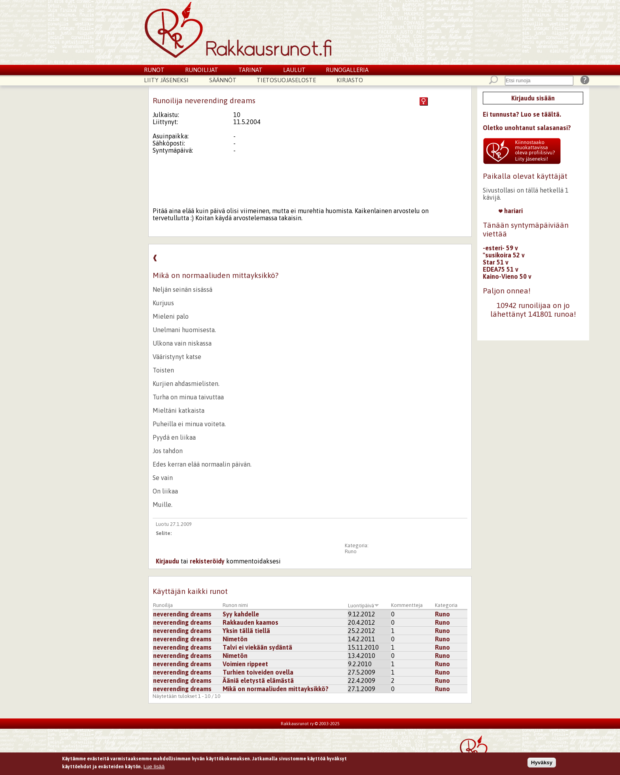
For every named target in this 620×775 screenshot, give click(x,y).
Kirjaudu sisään (533, 98)
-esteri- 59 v (500, 247)
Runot (154, 69)
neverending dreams (182, 614)
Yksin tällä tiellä (246, 630)
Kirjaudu (167, 561)
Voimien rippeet (245, 663)
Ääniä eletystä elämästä (258, 680)
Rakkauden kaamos (250, 622)
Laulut (294, 69)
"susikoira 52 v (504, 255)
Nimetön (235, 639)
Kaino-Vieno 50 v (507, 276)
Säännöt (222, 80)
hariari (511, 210)
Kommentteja (407, 605)
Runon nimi (235, 605)
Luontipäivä (363, 606)
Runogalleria (347, 69)
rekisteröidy (207, 561)
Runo (351, 551)
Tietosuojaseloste (286, 80)
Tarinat (250, 69)
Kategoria (446, 605)
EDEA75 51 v (500, 269)
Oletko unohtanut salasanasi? (527, 127)
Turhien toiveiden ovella (258, 672)
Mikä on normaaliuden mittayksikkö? (276, 688)
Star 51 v (495, 262)
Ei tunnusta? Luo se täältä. (522, 114)
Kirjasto (349, 80)
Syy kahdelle (241, 614)
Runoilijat (201, 69)
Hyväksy (541, 764)
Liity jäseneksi (166, 80)
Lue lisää (154, 768)
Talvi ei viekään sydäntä (257, 647)
